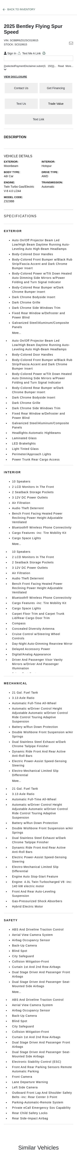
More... (16, 332)
